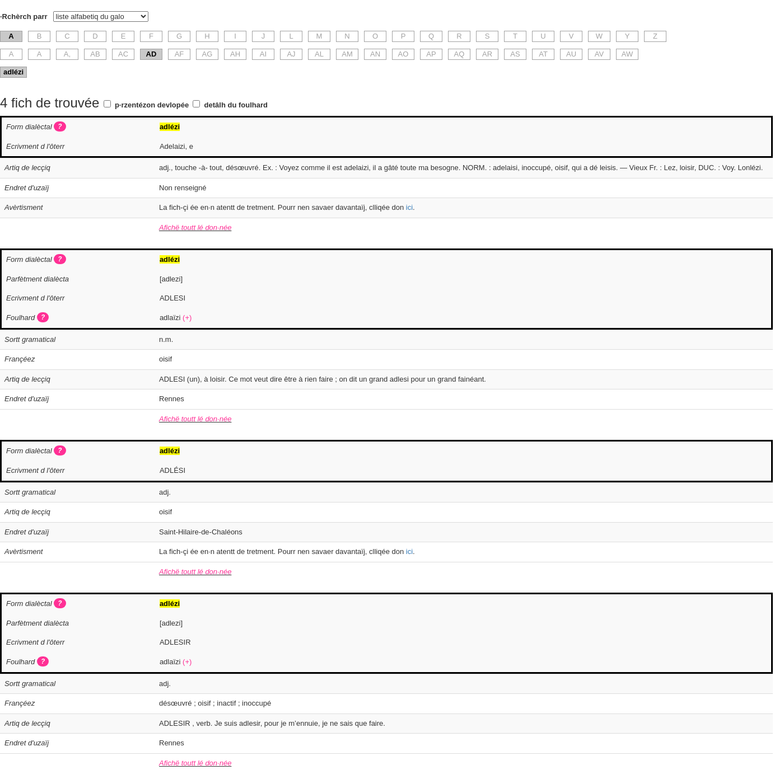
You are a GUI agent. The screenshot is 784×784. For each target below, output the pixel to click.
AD (151, 54)
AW (627, 54)
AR (487, 54)
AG (207, 54)
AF (179, 54)
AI (263, 54)
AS (515, 54)
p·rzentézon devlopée (152, 105)
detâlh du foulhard (236, 105)
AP (431, 54)
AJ (291, 54)
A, (67, 54)
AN (375, 54)
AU (571, 54)
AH (235, 54)
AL (319, 54)
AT (543, 54)
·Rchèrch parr (24, 16)
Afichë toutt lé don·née (195, 227)
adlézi (13, 72)
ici (409, 207)
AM (347, 54)
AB (95, 54)
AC (123, 54)
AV (599, 54)
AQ (459, 54)
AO (403, 54)
